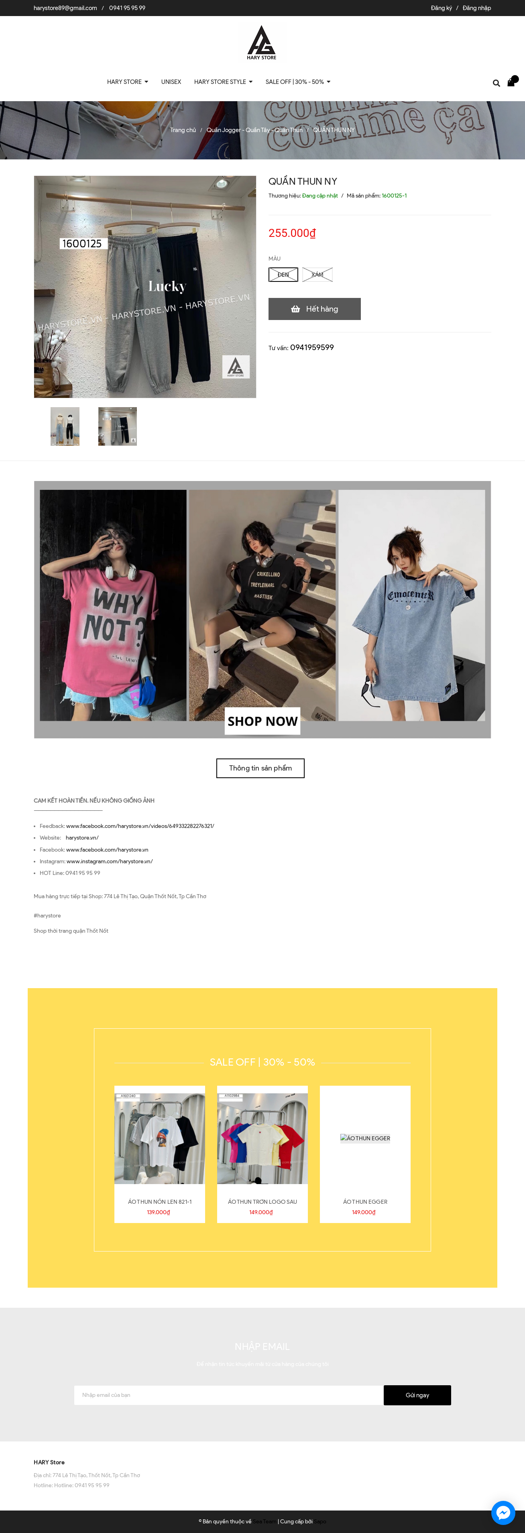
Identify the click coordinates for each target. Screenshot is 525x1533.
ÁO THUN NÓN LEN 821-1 (159, 1202)
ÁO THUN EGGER (365, 1202)
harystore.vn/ (82, 837)
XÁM (317, 274)
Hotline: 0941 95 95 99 (82, 1485)
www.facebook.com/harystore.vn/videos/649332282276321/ (140, 826)
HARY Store (49, 1462)
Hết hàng (322, 309)
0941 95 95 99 (127, 8)
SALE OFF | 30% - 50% (262, 1062)
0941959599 (312, 347)
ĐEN (283, 274)
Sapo (320, 1521)
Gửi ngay (417, 1395)
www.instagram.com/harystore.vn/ (110, 861)
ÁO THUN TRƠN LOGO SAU (262, 1202)
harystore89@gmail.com (65, 8)
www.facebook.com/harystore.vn (107, 849)
